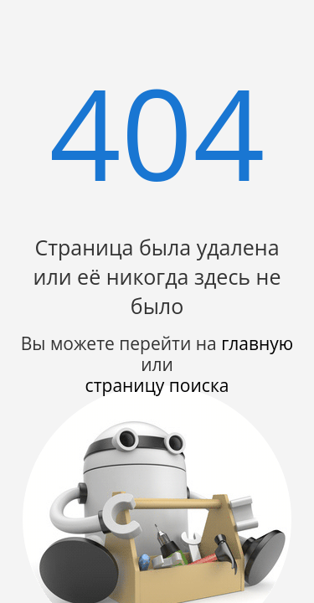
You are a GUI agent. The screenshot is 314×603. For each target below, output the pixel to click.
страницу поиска (157, 385)
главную (257, 343)
